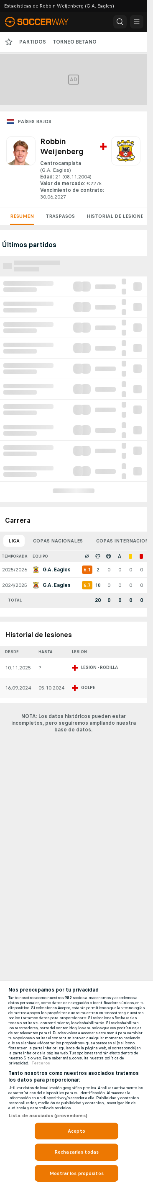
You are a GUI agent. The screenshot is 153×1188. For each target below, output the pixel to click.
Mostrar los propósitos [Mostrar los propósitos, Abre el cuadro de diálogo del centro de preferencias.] (76, 1173)
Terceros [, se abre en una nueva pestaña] (40, 1063)
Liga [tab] (14, 541)
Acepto (76, 1131)
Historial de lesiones (116, 216)
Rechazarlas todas (76, 1152)
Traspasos (60, 216)
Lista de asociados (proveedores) (47, 1115)
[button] (120, 21)
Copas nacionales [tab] (58, 541)
